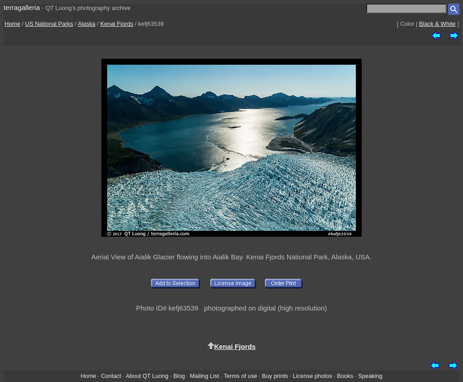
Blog (179, 375)
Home (12, 23)
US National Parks (49, 23)
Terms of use (240, 375)
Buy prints (275, 375)
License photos (312, 375)
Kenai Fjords (116, 23)
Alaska (86, 23)
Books (345, 375)
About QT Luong (147, 375)
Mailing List (204, 375)
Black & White (437, 23)
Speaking (370, 375)
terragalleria (22, 7)
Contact (111, 375)
